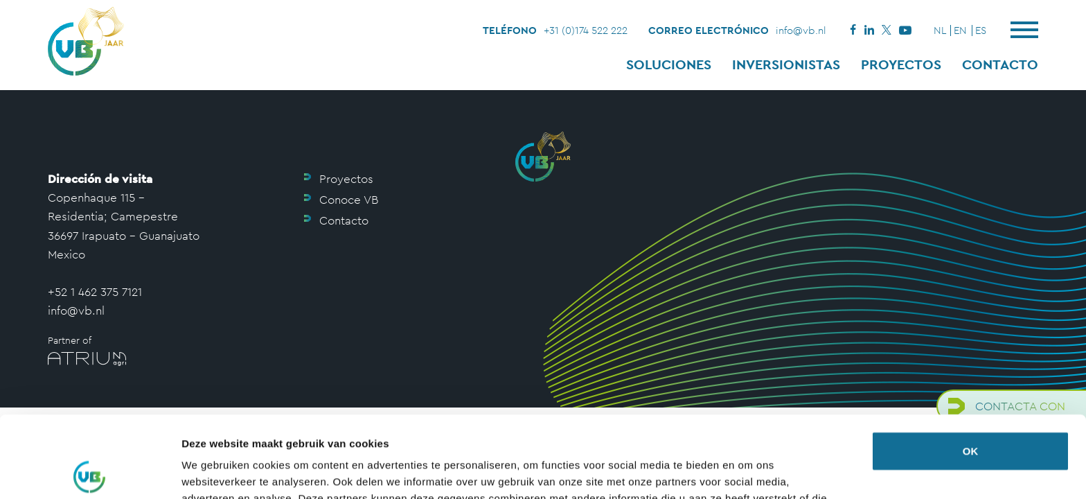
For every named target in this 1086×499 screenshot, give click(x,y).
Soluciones (668, 64)
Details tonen (214, 472)
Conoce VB (348, 199)
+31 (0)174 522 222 (585, 30)
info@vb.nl (801, 30)
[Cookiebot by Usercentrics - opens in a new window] (89, 472)
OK (971, 370)
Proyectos (901, 64)
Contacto (1000, 64)
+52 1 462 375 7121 (95, 291)
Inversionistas (786, 64)
